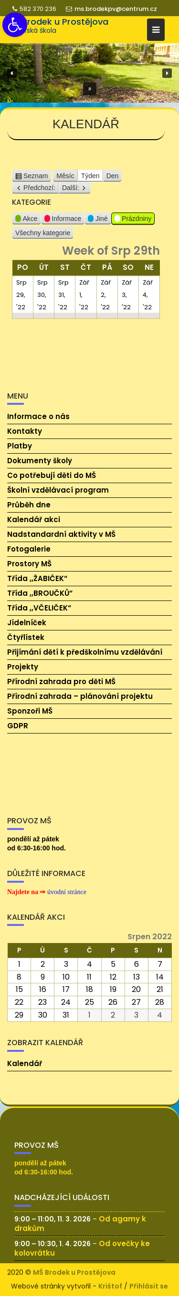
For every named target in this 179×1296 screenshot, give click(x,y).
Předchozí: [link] (39, 191)
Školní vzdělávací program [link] (58, 490)
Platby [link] (19, 446)
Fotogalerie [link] (29, 549)
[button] (12, 73)
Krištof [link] (110, 1285)
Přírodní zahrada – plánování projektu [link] (80, 696)
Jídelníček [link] (26, 623)
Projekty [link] (22, 667)
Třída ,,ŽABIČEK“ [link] (37, 578)
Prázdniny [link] (133, 224)
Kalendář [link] (24, 1063)
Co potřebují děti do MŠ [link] (51, 475)
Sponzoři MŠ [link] (30, 711)
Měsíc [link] (65, 179)
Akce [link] (26, 224)
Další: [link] (70, 191)
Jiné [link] (97, 224)
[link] (14, 24)
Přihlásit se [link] (148, 1285)
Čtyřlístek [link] (25, 637)
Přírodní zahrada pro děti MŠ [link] (61, 681)
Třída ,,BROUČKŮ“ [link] (40, 593)
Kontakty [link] (24, 431)
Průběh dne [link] (29, 505)
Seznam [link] (35, 180)
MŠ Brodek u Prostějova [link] (57, 22)
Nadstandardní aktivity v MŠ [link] (61, 534)
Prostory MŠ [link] (29, 564)
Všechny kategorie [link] (42, 236)
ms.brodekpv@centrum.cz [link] (111, 8)
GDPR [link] (17, 726)
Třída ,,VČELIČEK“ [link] (39, 608)
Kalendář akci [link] (33, 519)
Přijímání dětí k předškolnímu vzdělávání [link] (84, 652)
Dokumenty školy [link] (39, 461)
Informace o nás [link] (38, 416)
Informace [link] (63, 224)
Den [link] (112, 179)
